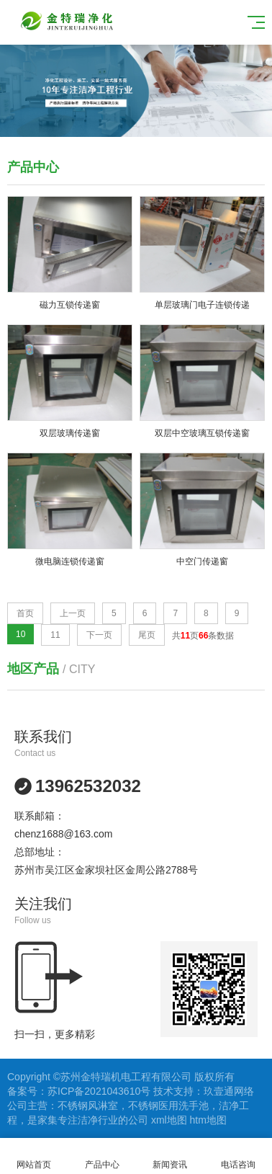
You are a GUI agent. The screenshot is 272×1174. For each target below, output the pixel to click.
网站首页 (34, 1156)
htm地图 (208, 1120)
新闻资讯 (170, 1156)
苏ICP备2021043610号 (98, 1091)
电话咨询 (238, 1156)
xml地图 (169, 1120)
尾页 (146, 635)
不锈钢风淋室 (88, 1105)
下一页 (99, 635)
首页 (25, 613)
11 (55, 635)
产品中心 (102, 1156)
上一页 (73, 613)
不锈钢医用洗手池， (173, 1105)
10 (20, 634)
